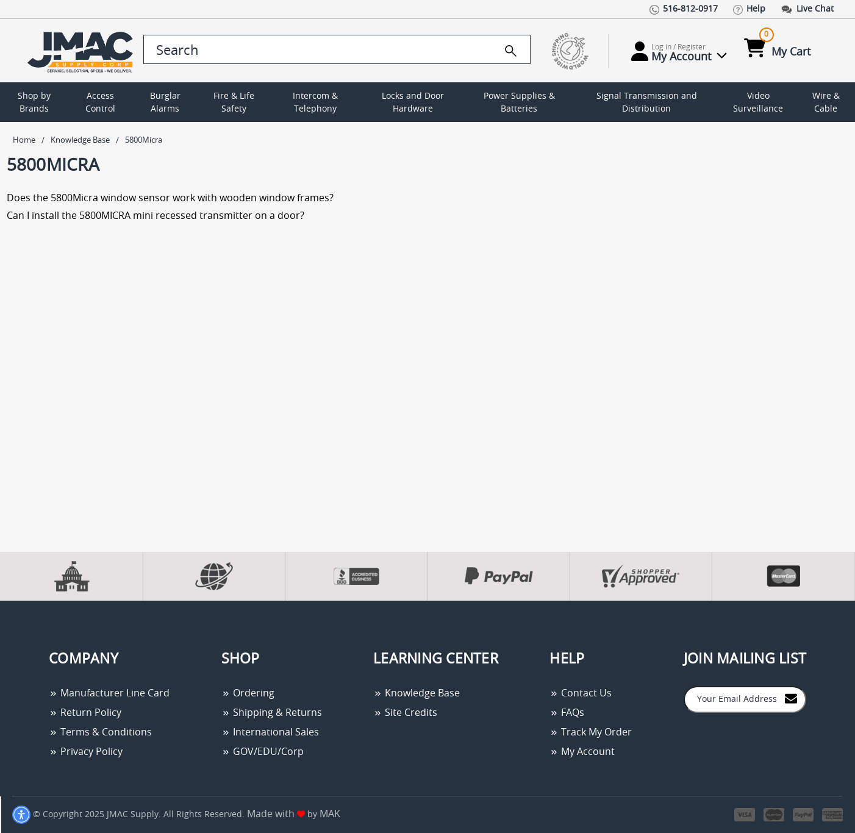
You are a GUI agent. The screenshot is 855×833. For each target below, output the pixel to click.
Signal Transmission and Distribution (646, 102)
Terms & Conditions (100, 732)
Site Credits (405, 713)
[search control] (337, 49)
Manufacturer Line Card (109, 693)
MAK (330, 814)
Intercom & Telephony (315, 102)
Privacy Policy (86, 752)
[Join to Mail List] (791, 698)
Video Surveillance (758, 102)
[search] (510, 50)
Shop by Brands (34, 102)
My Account (582, 752)
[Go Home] (82, 51)
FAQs (566, 713)
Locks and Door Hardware (413, 102)
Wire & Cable (826, 102)
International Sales (270, 732)
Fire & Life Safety (233, 102)
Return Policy (85, 713)
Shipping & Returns (271, 713)
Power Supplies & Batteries (519, 102)
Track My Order (590, 732)
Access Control (100, 102)
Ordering (247, 693)
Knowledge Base (416, 693)
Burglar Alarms (165, 102)
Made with (276, 814)
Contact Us (580, 693)
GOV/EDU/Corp (262, 752)
